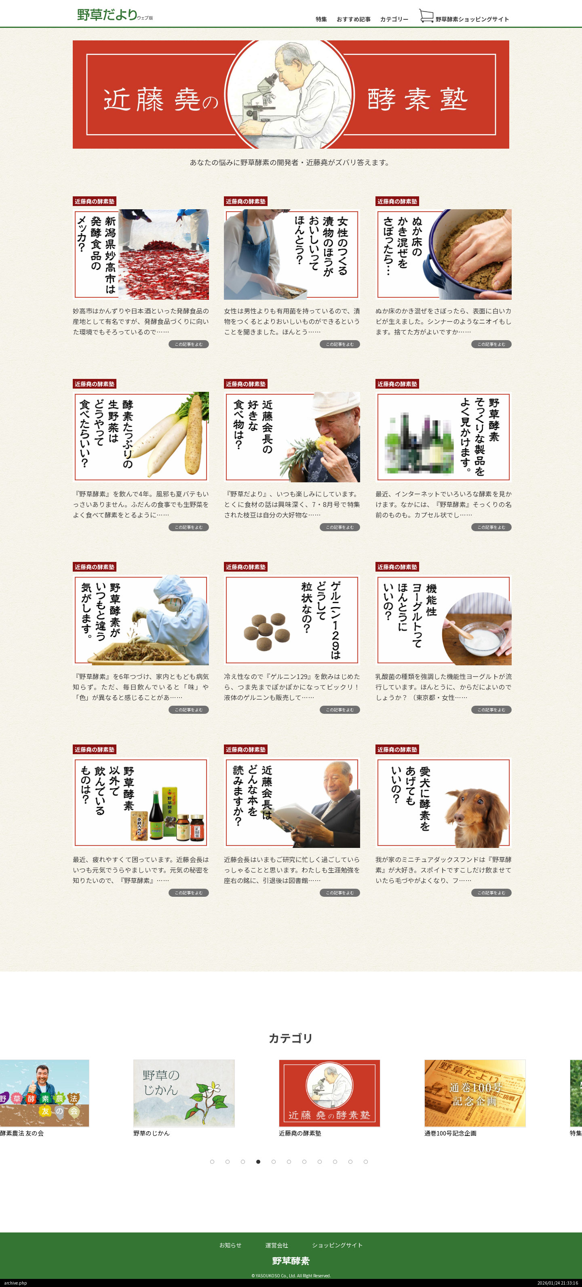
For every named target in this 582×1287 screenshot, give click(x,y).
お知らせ (230, 1245)
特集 (321, 19)
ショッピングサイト (337, 1245)
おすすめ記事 (354, 19)
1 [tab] (212, 1162)
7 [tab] (304, 1162)
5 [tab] (274, 1162)
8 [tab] (320, 1162)
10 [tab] (350, 1162)
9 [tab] (335, 1162)
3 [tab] (243, 1162)
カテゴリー (394, 19)
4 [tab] (258, 1162)
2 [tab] (228, 1162)
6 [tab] (289, 1162)
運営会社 (277, 1245)
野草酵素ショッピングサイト (463, 15)
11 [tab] (366, 1162)
